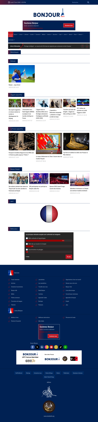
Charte (58, 373)
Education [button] (55, 34)
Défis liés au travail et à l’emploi (37, 244)
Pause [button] (75, 34)
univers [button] (65, 34)
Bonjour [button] (15, 34)
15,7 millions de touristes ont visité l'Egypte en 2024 (82, 110)
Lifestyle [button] (26, 34)
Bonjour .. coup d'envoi (14, 85)
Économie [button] (38, 34)
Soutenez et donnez (77, 373)
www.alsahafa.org (49, 416)
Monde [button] (70, 34)
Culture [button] (21, 34)
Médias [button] (43, 34)
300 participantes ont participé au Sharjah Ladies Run (38, 187)
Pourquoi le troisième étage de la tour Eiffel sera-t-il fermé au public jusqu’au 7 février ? (21, 154)
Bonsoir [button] (80, 34)
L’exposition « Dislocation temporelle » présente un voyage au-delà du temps (55, 113)
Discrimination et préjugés (35, 249)
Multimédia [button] (11, 40)
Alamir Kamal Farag (49, 377)
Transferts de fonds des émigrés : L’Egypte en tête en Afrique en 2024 (69, 112)
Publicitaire (66, 373)
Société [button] (32, 34)
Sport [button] (60, 34)
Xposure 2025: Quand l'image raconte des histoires (57, 187)
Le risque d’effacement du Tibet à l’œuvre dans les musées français (49, 158)
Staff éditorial (19, 373)
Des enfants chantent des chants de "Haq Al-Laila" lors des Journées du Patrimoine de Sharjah (18, 189)
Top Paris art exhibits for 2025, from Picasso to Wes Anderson (75, 154)
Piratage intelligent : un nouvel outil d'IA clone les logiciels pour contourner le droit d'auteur (47, 46)
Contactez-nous (38, 373)
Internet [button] (49, 34)
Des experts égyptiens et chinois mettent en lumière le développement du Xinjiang (14, 114)
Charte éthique (49, 373)
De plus (69, 257)
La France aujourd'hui (16, 129)
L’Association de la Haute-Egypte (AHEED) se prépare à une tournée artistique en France (28, 114)
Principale (10, 34)
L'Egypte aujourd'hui (16, 95)
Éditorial (12, 61)
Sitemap (28, 373)
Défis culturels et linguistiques (36, 238)
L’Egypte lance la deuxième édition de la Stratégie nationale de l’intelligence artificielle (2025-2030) (42, 114)
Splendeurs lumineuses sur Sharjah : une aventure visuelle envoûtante (79, 190)
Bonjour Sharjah (15, 169)
